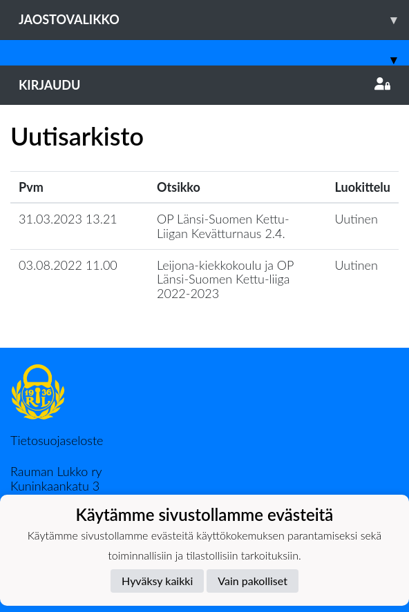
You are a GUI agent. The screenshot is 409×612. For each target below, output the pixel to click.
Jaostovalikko (214, 19)
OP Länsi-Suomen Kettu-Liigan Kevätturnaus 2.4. (223, 226)
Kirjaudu (204, 84)
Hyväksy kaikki (157, 580)
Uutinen (356, 218)
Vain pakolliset (252, 580)
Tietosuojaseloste (56, 440)
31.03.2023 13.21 (68, 218)
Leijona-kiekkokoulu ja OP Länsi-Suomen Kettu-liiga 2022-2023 (225, 279)
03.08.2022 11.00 (68, 265)
